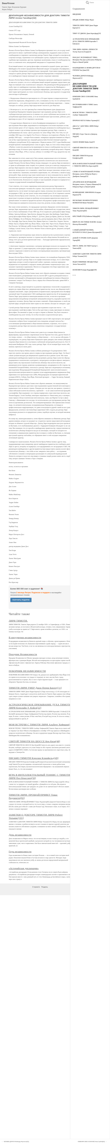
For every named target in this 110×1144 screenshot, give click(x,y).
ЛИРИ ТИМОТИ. (18, 620)
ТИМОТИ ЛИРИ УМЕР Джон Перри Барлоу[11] (35, 688)
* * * (74, 275)
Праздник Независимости (23, 654)
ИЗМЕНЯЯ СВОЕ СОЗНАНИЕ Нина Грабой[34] (91, 1141)
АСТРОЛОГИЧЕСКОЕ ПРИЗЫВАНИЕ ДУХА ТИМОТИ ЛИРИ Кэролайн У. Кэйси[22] (86, 41)
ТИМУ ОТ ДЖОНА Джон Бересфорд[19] (87, 33)
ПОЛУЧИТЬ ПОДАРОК (21, 600)
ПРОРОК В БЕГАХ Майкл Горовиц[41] (86, 120)
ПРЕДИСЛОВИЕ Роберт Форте (83, 20)
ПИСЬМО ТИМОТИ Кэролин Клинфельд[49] (34, 758)
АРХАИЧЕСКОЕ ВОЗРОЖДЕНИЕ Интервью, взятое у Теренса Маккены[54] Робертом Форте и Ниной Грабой (87, 184)
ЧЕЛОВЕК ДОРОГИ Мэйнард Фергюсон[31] (16, 1141)
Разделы (44, 887)
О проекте (36, 887)
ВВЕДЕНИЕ (77, 14)
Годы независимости (20, 851)
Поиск (89, 2)
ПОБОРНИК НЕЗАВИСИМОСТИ (27, 671)
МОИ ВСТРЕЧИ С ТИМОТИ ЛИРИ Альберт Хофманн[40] (41, 724)
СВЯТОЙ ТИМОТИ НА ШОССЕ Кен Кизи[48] (34, 741)
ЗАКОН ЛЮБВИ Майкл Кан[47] (84, 142)
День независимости (20, 834)
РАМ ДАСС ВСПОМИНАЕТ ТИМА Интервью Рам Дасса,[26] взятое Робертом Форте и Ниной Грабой (87, 60)
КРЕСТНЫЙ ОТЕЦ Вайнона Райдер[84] (86, 216)
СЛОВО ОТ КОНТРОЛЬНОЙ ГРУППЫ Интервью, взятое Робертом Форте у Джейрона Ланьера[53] (86, 174)
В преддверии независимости (25, 637)
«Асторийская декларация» (24, 868)
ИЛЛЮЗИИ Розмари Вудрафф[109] (85, 270)
